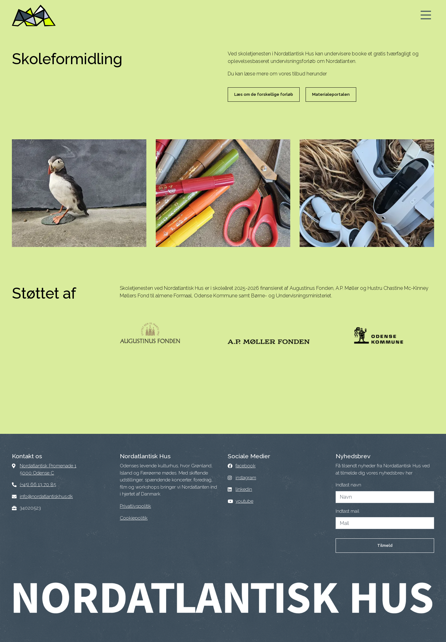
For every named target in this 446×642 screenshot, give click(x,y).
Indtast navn (348, 485)
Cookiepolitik (134, 518)
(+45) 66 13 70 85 (38, 484)
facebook (246, 466)
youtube (244, 501)
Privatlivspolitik (135, 506)
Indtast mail (347, 511)
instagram (246, 477)
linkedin (244, 489)
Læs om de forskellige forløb (263, 94)
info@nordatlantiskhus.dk (46, 496)
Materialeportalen (331, 94)
